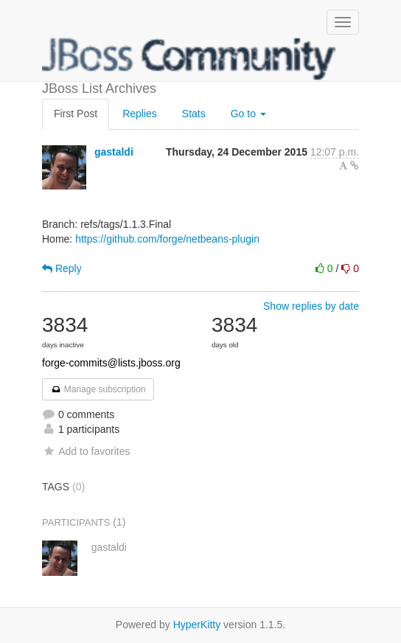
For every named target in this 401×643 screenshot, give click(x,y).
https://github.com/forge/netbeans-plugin (167, 239)
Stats (194, 113)
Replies (139, 113)
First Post (75, 113)
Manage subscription (98, 389)
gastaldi (113, 152)
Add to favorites (86, 451)
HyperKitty (197, 624)
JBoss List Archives (189, 59)
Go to (248, 113)
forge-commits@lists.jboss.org (111, 363)
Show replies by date (311, 306)
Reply (62, 268)
